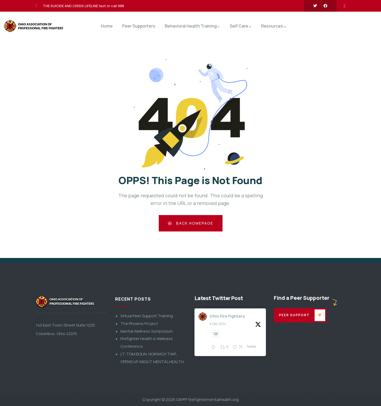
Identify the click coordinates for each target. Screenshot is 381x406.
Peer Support (294, 380)
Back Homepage (191, 223)
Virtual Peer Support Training (146, 382)
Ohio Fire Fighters (227, 382)
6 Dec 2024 (218, 389)
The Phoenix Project (139, 389)
